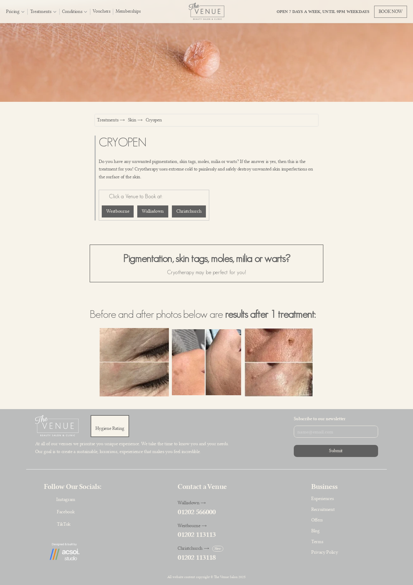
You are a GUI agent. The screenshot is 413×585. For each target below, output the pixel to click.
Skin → (135, 120)
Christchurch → (193, 548)
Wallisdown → (192, 502)
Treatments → (111, 120)
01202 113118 (197, 557)
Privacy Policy (324, 552)
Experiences (322, 498)
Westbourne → (192, 525)
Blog (315, 530)
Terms (317, 541)
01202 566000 (197, 512)
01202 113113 (197, 534)
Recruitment (322, 509)
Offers (317, 520)
